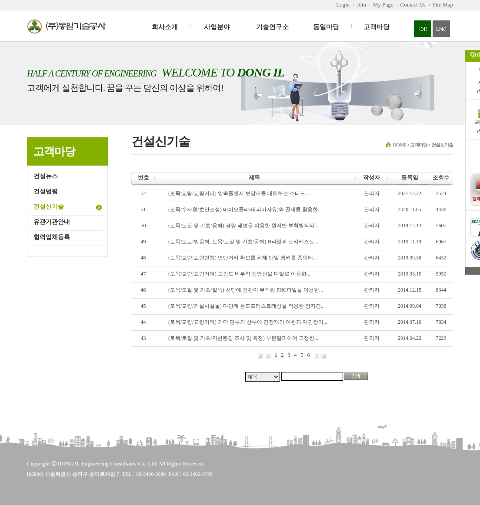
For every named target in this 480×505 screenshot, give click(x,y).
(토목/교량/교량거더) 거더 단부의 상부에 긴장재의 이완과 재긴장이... (247, 322)
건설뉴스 (45, 176)
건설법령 (45, 191)
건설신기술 (48, 206)
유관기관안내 (51, 222)
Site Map (443, 4)
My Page (383, 4)
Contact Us (413, 4)
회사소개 (165, 26)
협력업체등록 (51, 237)
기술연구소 (272, 26)
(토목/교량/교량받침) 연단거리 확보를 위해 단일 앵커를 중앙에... (242, 258)
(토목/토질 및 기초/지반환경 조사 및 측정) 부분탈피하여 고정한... (243, 338)
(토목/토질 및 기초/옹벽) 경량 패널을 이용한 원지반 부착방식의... (243, 226)
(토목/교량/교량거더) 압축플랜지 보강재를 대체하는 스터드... (238, 193)
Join (361, 4)
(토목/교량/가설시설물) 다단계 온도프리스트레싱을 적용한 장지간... (246, 306)
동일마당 (326, 26)
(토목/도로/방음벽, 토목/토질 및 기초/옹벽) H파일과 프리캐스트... (243, 242)
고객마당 (376, 26)
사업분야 (217, 26)
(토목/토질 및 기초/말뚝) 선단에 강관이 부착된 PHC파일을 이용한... (245, 290)
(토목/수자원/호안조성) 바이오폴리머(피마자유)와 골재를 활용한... (245, 209)
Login (343, 4)
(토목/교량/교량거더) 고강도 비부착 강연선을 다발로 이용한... (239, 274)
